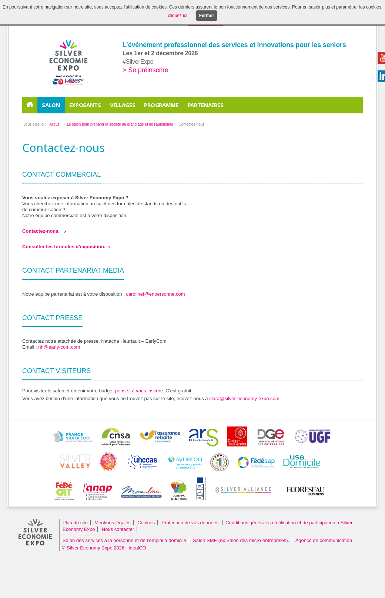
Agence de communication (323, 540)
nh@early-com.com (59, 347)
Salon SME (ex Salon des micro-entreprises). (241, 540)
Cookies (146, 522)
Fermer (206, 15)
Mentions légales (112, 522)
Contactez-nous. (41, 231)
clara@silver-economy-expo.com (244, 398)
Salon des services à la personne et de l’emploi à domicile (124, 540)
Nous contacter (118, 529)
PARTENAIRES (206, 105)
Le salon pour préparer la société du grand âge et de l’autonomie (120, 124)
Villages (122, 105)
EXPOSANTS (85, 105)
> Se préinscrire (145, 70)
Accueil (55, 124)
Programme (161, 105)
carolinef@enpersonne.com (155, 294)
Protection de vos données (191, 522)
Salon (51, 105)
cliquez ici (177, 15)
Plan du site (75, 522)
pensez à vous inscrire (139, 390)
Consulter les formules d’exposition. (64, 246)
